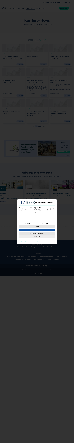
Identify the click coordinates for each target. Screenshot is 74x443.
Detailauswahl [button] (37, 236)
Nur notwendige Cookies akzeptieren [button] (37, 233)
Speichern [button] (37, 226)
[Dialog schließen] (55, 201)
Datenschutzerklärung (37, 241)
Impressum (51, 241)
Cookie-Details (23, 241)
